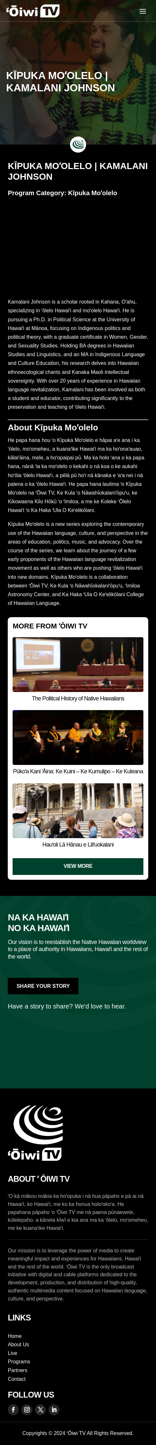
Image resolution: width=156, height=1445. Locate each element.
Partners (17, 1370)
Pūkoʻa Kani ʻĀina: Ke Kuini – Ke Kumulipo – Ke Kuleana (78, 771)
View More (78, 866)
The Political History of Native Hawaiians (78, 698)
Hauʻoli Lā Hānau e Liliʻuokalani (77, 844)
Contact (17, 1379)
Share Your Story (43, 986)
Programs (19, 1361)
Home (15, 1336)
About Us (18, 1344)
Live (12, 1353)
